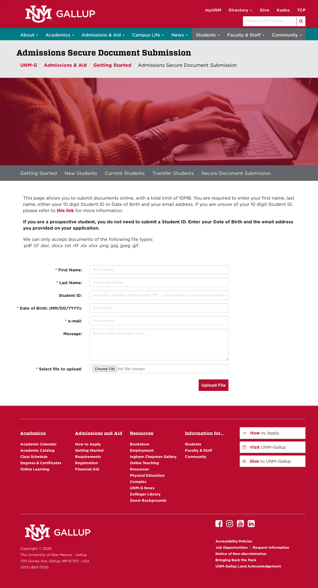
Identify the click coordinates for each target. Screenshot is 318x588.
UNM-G (28, 65)
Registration (86, 463)
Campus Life (148, 35)
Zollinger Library (145, 494)
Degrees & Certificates (40, 463)
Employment (142, 450)
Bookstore (139, 444)
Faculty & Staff (245, 35)
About (29, 35)
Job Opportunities (231, 547)
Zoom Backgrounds (148, 500)
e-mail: (73, 321)
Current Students (125, 173)
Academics (60, 35)
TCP (301, 10)
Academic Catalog (37, 450)
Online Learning (34, 469)
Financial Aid (87, 469)
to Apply (260, 432)
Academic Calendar (38, 444)
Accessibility (233, 541)
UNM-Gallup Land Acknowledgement (248, 566)
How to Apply (88, 444)
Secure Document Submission (236, 173)
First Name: (68, 270)
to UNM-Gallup (266, 461)
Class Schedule (34, 456)
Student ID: (70, 295)
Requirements (88, 456)
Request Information (271, 547)
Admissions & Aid (103, 35)
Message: (72, 333)
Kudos (283, 10)
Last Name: (69, 282)
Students (208, 35)
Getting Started (112, 65)
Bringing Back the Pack (235, 560)
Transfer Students (173, 173)
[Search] (300, 22)
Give (264, 10)
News (179, 35)
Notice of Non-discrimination (240, 554)
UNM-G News (142, 488)
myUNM (213, 10)
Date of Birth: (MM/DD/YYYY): (49, 308)
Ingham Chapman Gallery (153, 456)
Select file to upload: (59, 369)
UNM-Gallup (264, 447)
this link (65, 210)
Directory (240, 10)
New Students (81, 173)
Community (287, 35)
